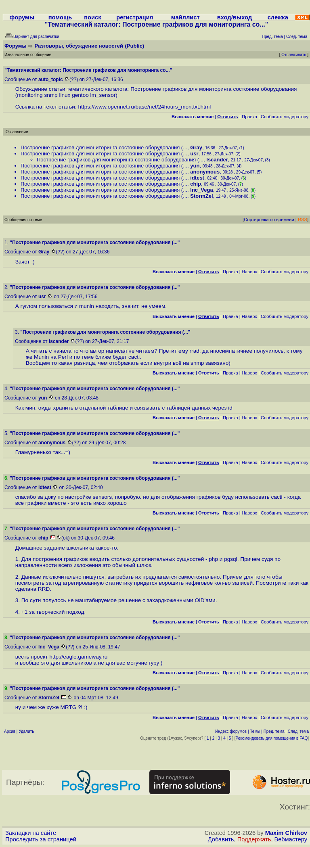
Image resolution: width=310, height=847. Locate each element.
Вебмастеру (290, 839)
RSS (302, 219)
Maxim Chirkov (286, 833)
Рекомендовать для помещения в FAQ (272, 738)
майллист (185, 17)
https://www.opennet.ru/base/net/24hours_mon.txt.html (144, 107)
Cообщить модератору (284, 116)
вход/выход (234, 17)
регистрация (134, 17)
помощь (60, 17)
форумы (22, 17)
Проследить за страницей (40, 839)
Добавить (221, 839)
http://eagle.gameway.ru (78, 657)
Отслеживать (293, 54)
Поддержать (254, 839)
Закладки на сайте (30, 833)
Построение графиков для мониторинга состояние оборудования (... (104, 147)
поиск (92, 17)
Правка (249, 116)
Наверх (249, 271)
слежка (278, 17)
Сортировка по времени (269, 219)
